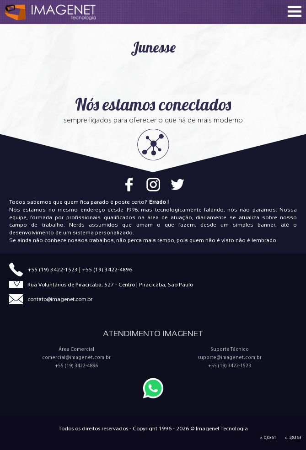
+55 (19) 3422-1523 (52, 269)
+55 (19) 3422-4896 (107, 269)
